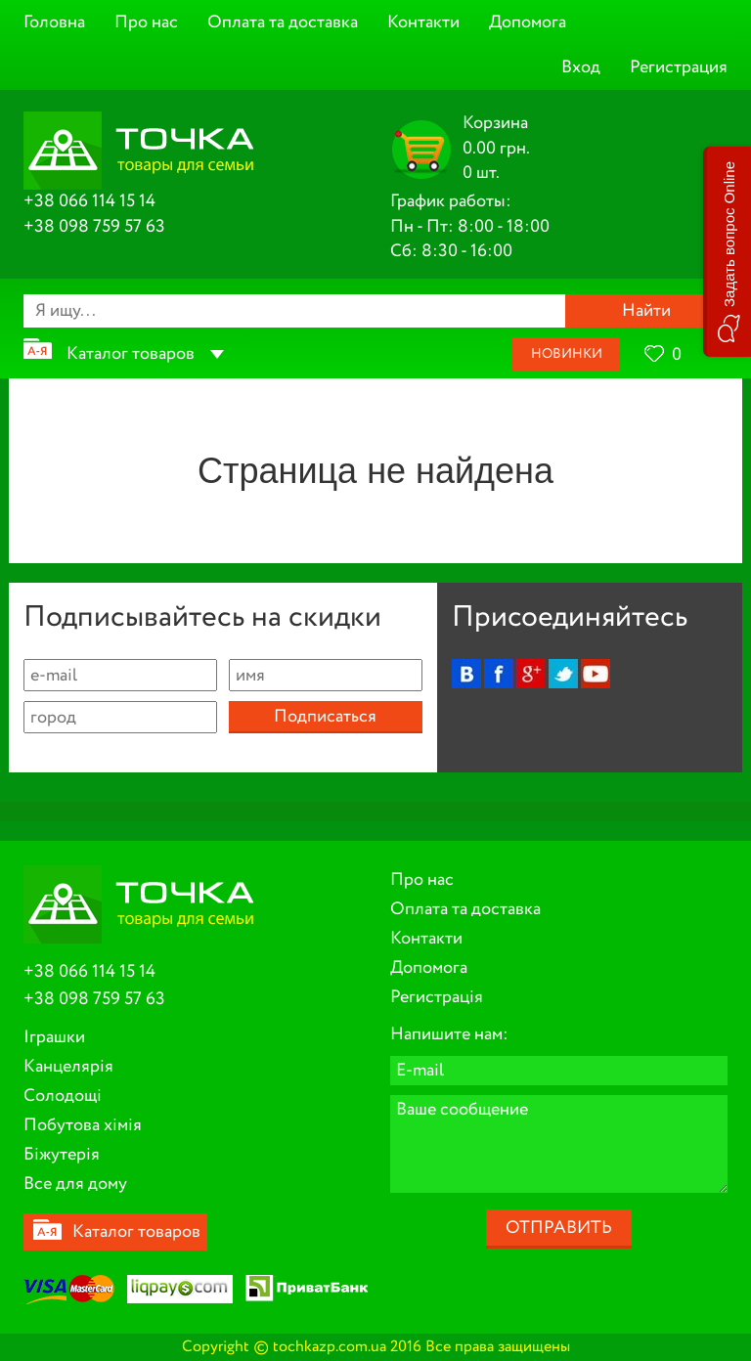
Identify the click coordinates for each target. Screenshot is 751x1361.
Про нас (146, 22)
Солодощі (62, 1096)
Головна (54, 22)
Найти (646, 311)
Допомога (527, 22)
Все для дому (75, 1184)
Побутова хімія (82, 1125)
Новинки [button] (566, 354)
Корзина (495, 123)
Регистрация (679, 67)
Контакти (423, 22)
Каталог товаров (130, 354)
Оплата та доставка (282, 22)
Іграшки (54, 1037)
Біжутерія (61, 1154)
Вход (580, 67)
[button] (727, 252)
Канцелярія (68, 1066)
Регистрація (436, 997)
